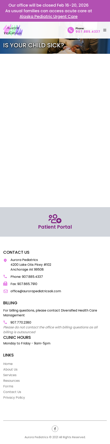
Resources (11, 380)
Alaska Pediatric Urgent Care (49, 16)
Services (10, 375)
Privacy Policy (14, 397)
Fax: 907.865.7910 (23, 284)
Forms (8, 386)
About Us (10, 369)
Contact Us (12, 392)
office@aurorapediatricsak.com (35, 291)
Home (8, 364)
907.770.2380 (20, 322)
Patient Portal (55, 222)
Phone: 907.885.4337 (26, 276)
